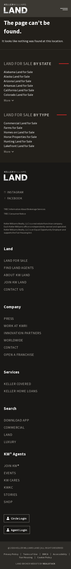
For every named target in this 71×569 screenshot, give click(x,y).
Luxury (10, 442)
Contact (11, 347)
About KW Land (17, 275)
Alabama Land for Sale (18, 72)
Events (10, 473)
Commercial (14, 427)
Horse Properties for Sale (20, 137)
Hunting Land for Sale (18, 141)
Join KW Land (15, 282)
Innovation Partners (22, 333)
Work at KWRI (15, 326)
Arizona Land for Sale (17, 81)
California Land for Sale (19, 90)
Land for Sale (16, 260)
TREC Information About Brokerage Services (24, 209)
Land (8, 434)
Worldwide (13, 340)
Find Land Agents (19, 268)
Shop (8, 502)
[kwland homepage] (15, 176)
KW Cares (12, 480)
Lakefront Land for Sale (19, 146)
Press (9, 318)
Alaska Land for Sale (17, 76)
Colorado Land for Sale (18, 95)
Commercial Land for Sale (20, 123)
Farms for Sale (13, 128)
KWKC (8, 487)
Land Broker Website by (35, 563)
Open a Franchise (19, 354)
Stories (10, 494)
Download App (16, 420)
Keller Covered (17, 384)
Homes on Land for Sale (19, 132)
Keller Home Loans (20, 391)
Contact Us (13, 289)
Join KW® (11, 466)
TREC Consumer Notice (15, 213)
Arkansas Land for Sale (18, 85)
